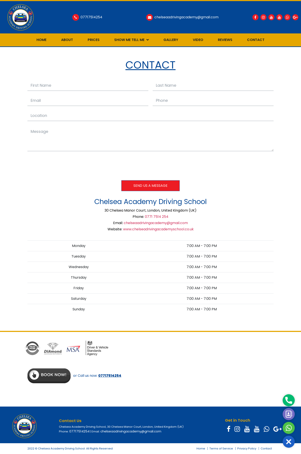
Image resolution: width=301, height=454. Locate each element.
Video (198, 39)
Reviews (225, 39)
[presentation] (60, 165)
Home (41, 39)
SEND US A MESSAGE (150, 185)
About (67, 39)
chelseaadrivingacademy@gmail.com (156, 222)
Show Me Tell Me (129, 39)
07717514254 (79, 431)
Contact (256, 39)
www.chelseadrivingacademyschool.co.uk (158, 229)
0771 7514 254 (156, 216)
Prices (94, 39)
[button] (289, 442)
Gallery (170, 39)
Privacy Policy (246, 448)
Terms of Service (221, 448)
